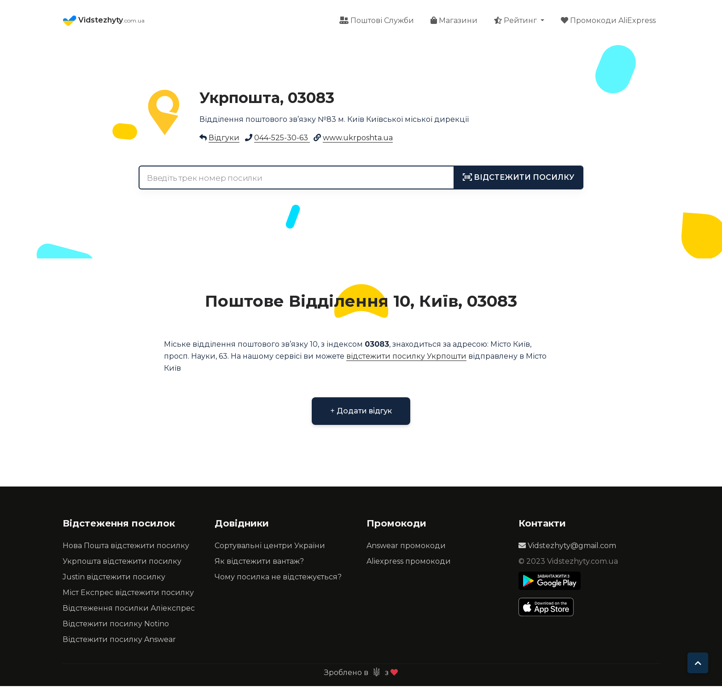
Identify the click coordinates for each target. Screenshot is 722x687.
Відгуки (224, 138)
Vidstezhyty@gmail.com (567, 546)
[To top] (697, 663)
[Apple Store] (549, 608)
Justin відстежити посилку (114, 577)
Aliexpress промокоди (409, 562)
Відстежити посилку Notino (116, 624)
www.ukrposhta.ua (358, 138)
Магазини (454, 21)
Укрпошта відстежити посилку (122, 562)
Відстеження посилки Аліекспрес (129, 609)
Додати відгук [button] (360, 411)
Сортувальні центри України (270, 546)
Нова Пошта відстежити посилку (126, 546)
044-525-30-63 (282, 138)
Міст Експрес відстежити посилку (128, 593)
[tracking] (518, 178)
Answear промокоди (406, 546)
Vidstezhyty (104, 21)
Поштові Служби (376, 21)
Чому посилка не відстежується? (278, 577)
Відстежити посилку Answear (119, 640)
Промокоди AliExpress (608, 21)
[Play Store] (549, 581)
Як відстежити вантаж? (259, 562)
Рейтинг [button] (516, 21)
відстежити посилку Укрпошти (406, 357)
